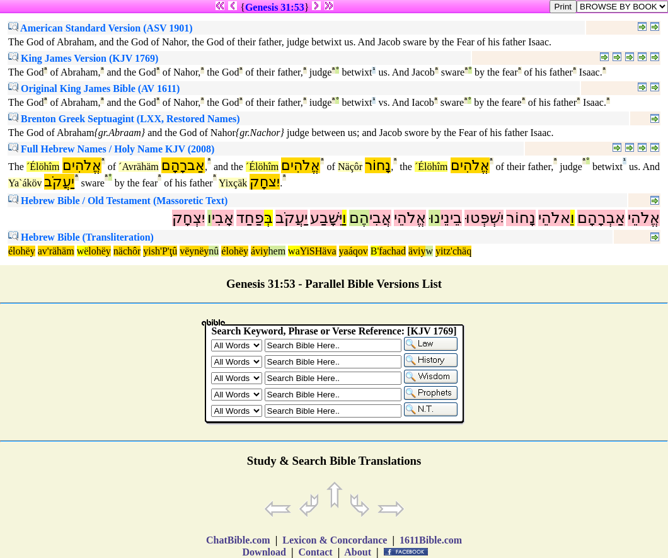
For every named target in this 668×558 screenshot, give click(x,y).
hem (277, 251)
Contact (315, 552)
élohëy (21, 251)
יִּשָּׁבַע (326, 218)
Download (264, 552)
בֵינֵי (451, 218)
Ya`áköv (25, 183)
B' (375, 251)
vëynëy (194, 251)
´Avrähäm (138, 166)
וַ (344, 218)
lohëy (99, 251)
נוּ (435, 218)
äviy (417, 251)
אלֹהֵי (554, 218)
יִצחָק (265, 182)
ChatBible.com (238, 540)
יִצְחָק (188, 218)
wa (294, 251)
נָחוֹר (378, 165)
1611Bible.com (430, 540)
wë (83, 251)
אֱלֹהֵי (644, 218)
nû (214, 251)
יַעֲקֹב (59, 182)
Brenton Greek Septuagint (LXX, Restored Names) (124, 118)
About (358, 552)
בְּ (268, 218)
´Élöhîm (42, 166)
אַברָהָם (183, 165)
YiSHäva (318, 251)
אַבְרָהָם (601, 218)
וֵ (572, 218)
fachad (392, 251)
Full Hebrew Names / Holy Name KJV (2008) (111, 149)
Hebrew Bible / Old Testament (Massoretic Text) (117, 200)
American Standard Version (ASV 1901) (100, 28)
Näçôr (350, 166)
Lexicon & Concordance (334, 540)
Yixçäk (233, 183)
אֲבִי (380, 218)
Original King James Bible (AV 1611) (94, 88)
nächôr (127, 251)
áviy (259, 251)
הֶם (359, 218)
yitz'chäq (453, 251)
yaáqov (353, 251)
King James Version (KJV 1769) (83, 58)
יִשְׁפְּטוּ (484, 218)
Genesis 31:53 (274, 7)
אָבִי (223, 218)
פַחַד (250, 218)
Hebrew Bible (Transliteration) (81, 237)
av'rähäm (56, 251)
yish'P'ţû (160, 251)
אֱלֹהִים (81, 165)
